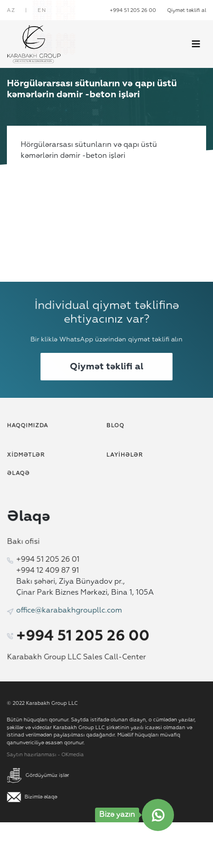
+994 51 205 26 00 (133, 10)
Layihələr (124, 455)
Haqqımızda (29, 426)
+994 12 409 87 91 (48, 571)
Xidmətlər (27, 455)
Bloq (115, 426)
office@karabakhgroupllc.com (70, 610)
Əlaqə (20, 473)
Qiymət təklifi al (186, 10)
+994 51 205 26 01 (49, 560)
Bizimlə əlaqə (35, 796)
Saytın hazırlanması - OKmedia (42, 754)
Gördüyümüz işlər (41, 775)
